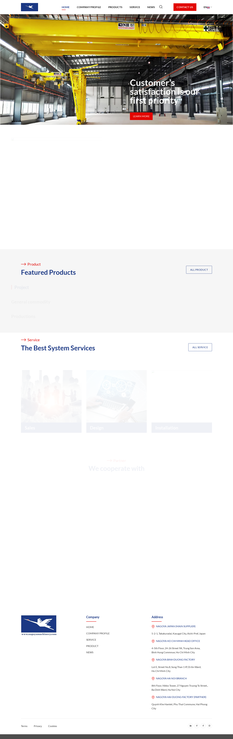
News (151, 7)
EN (208, 7)
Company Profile (89, 7)
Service (135, 7)
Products (115, 7)
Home (66, 7)
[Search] (164, 7)
